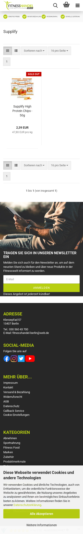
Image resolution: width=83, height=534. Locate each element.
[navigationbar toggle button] (77, 5)
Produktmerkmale (14, 461)
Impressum (10, 382)
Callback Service (13, 410)
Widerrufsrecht (12, 396)
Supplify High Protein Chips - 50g (22, 111)
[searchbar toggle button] (55, 5)
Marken (8, 452)
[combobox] (34, 51)
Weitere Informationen (41, 525)
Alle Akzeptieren (41, 514)
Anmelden (41, 287)
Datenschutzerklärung (27, 505)
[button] (7, 51)
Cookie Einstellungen (16, 414)
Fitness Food (11, 447)
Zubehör (8, 457)
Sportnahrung (11, 443)
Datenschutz (11, 406)
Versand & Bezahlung (16, 392)
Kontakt (8, 387)
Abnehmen (10, 438)
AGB (6, 401)
